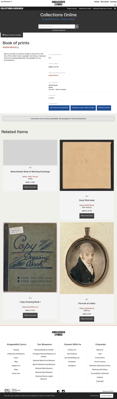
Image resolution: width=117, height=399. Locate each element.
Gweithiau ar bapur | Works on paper (83, 107)
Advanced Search (58, 30)
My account (105, 1)
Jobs (100, 354)
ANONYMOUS (10, 47)
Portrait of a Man (86, 303)
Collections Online (85, 8)
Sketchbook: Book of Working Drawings (30, 171)
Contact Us (72, 350)
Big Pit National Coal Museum (44, 364)
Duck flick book (87, 200)
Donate (96, 1)
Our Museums (6, 1)
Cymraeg (113, 1)
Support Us (16, 365)
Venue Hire (16, 373)
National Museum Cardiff (43, 350)
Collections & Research (12, 8)
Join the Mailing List (71, 358)
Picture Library (100, 361)
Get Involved (72, 354)
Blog (16, 361)
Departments (72, 8)
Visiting (16, 350)
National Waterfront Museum (44, 360)
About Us (99, 350)
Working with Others (100, 369)
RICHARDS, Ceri (32, 307)
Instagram (72, 365)
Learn (16, 358)
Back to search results (12, 35)
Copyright (100, 381)
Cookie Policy (50, 395)
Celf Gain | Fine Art (104, 107)
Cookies (100, 377)
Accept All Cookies (106, 395)
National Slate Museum (44, 368)
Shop (16, 369)
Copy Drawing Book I (30, 302)
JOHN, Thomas (32, 176)
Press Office (100, 358)
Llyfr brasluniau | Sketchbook (59, 107)
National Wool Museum (44, 372)
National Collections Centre (102, 8)
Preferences (94, 395)
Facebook (72, 361)
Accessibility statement (100, 373)
